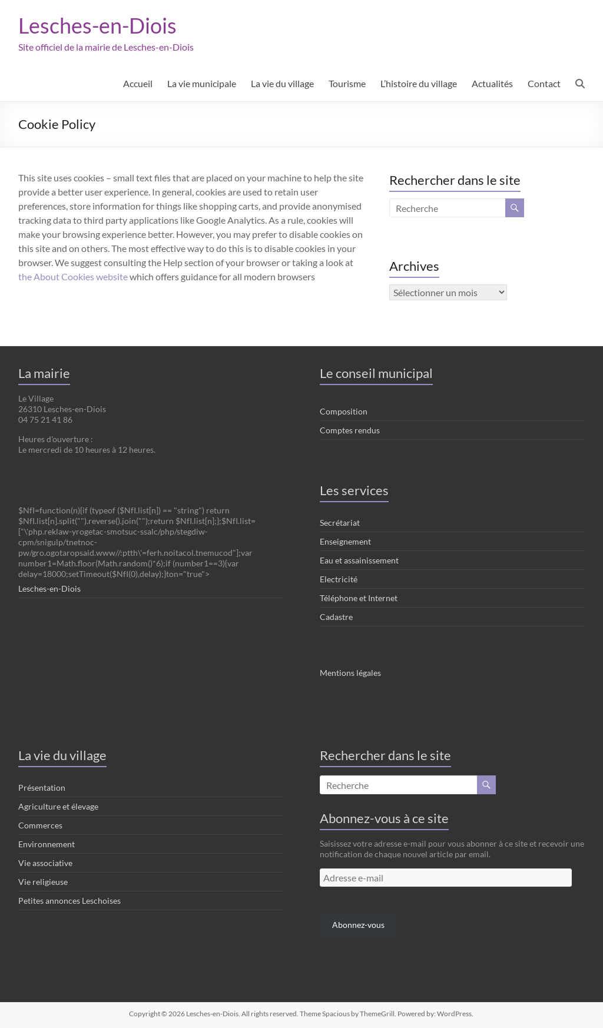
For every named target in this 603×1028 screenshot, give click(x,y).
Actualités (492, 83)
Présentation (41, 787)
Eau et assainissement (359, 560)
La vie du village (282, 83)
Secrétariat (340, 523)
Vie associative (45, 863)
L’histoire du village (418, 83)
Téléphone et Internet (358, 598)
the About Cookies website (73, 276)
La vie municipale (201, 83)
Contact (544, 83)
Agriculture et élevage (58, 806)
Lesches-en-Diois (97, 25)
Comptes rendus (350, 430)
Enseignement (345, 541)
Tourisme (347, 83)
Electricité (338, 579)
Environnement (46, 844)
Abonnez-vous (358, 925)
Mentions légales (350, 673)
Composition (343, 411)
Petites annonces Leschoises (69, 901)
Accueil (138, 83)
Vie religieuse (43, 882)
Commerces (40, 825)
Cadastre (336, 617)
